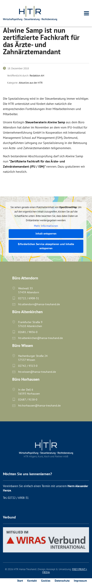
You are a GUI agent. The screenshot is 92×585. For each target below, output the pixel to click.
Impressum (80, 580)
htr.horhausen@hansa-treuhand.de (39, 405)
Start (20, 580)
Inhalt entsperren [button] (46, 233)
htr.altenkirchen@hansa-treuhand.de (40, 338)
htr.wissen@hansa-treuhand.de (37, 372)
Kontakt (32, 580)
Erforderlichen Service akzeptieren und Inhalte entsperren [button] (46, 246)
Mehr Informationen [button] (46, 226)
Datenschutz (62, 580)
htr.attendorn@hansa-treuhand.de (39, 304)
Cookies (45, 580)
